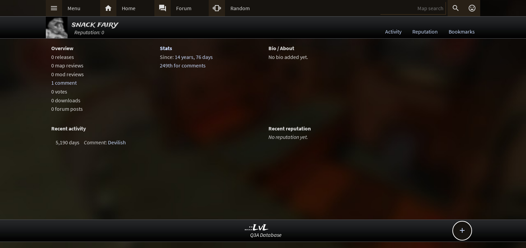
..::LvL (256, 228)
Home (128, 8)
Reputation (425, 31)
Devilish (117, 142)
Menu (74, 8)
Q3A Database (266, 234)
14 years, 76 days (194, 57)
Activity (393, 31)
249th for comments (183, 65)
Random (240, 8)
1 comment (64, 82)
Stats (166, 48)
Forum (183, 8)
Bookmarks (462, 31)
